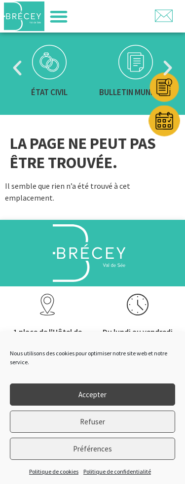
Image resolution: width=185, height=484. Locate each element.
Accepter (92, 394)
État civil (49, 92)
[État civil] (49, 62)
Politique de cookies (53, 471)
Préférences (92, 448)
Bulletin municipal (135, 92)
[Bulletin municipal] (135, 62)
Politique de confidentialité (117, 471)
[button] (58, 16)
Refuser (92, 421)
